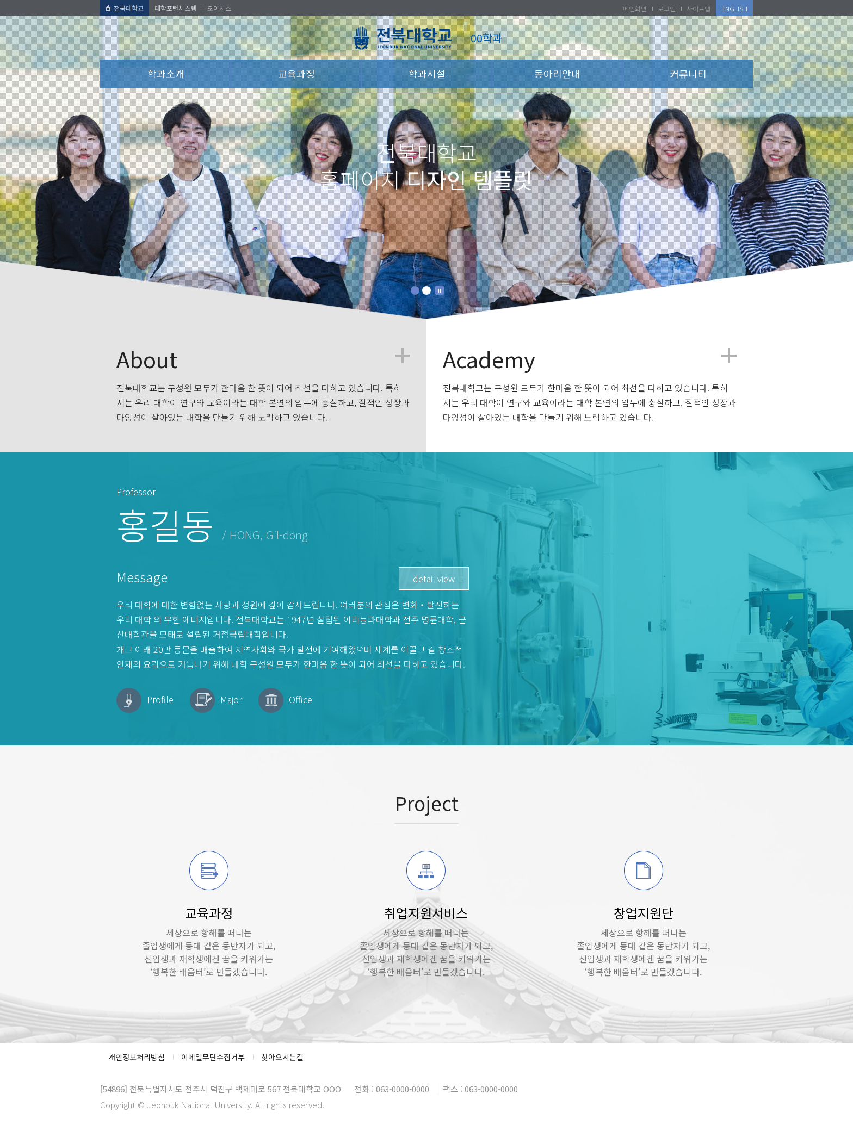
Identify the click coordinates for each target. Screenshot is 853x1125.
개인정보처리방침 (136, 1057)
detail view (434, 578)
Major (231, 699)
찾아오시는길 (282, 1057)
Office (300, 699)
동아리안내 (557, 73)
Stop (439, 290)
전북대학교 (125, 8)
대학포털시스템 (175, 8)
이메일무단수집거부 (213, 1057)
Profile (160, 699)
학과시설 (427, 73)
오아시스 (219, 8)
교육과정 (296, 73)
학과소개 (165, 73)
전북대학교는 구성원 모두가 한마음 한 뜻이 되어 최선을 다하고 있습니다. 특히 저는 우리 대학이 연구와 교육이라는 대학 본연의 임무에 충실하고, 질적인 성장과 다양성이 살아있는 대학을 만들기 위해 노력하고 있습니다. (263, 386)
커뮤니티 (688, 73)
